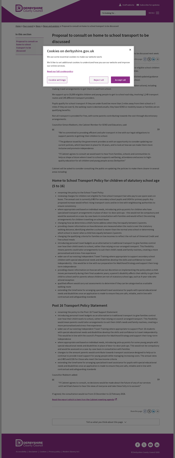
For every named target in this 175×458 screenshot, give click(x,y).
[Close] (130, 50)
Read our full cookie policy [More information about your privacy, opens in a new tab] (60, 71)
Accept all (120, 79)
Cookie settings (57, 79)
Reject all (99, 79)
